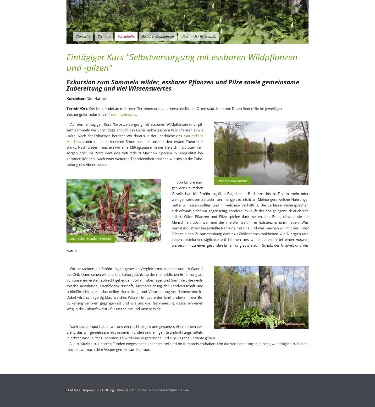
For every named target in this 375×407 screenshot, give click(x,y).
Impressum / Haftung (98, 390)
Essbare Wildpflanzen (158, 36)
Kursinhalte (126, 36)
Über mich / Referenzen (198, 36)
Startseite (83, 36)
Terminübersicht (122, 114)
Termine (104, 36)
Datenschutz (126, 390)
